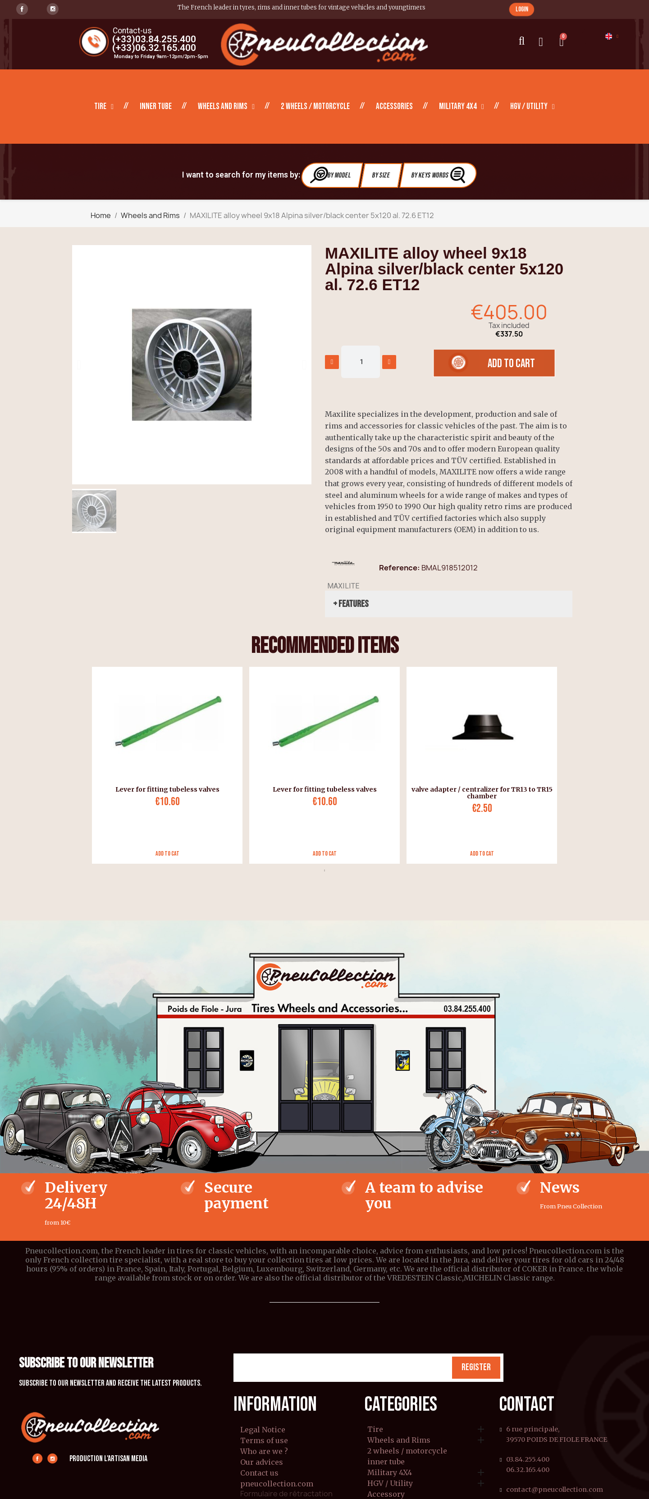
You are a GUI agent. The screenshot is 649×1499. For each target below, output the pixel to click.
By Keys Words (439, 175)
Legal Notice (262, 1429)
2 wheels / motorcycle (315, 106)
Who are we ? (264, 1451)
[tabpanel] (163, 765)
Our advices (261, 1462)
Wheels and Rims (226, 107)
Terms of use (264, 1440)
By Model (331, 175)
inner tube (156, 106)
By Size (381, 175)
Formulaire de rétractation (286, 1494)
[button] (521, 9)
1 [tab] (324, 870)
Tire (104, 107)
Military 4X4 (461, 107)
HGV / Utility (532, 107)
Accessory (386, 1494)
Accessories (394, 106)
